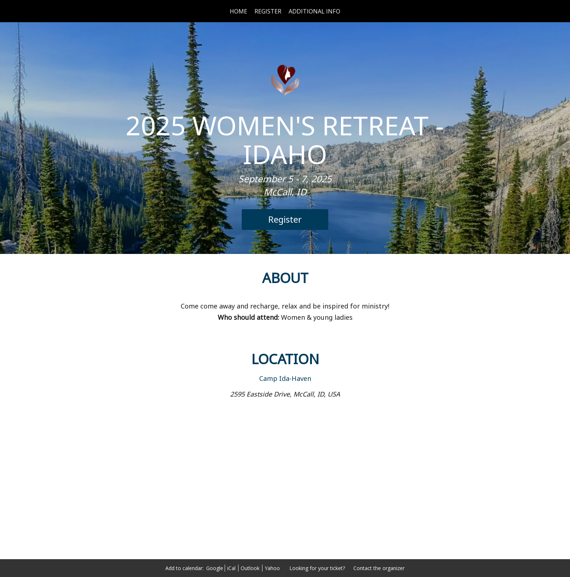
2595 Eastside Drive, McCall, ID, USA (285, 394)
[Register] (285, 219)
